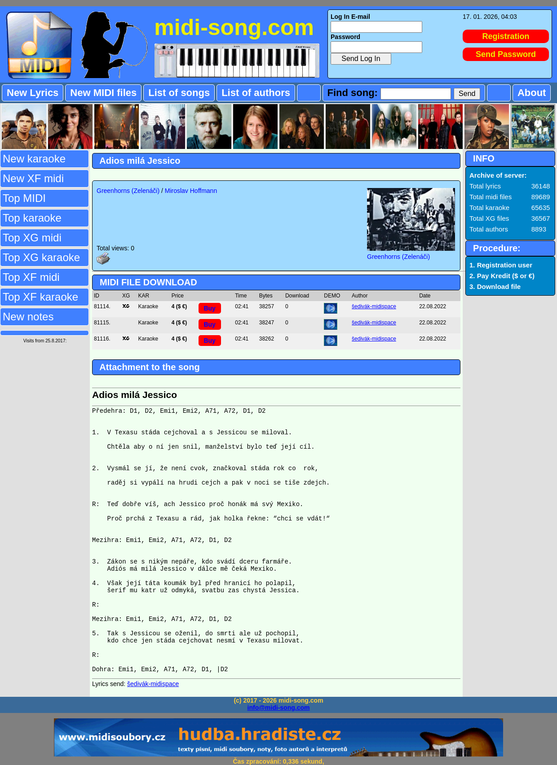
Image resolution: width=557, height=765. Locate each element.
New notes (28, 316)
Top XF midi (31, 277)
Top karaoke (32, 218)
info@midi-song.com (279, 707)
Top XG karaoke (41, 257)
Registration (506, 36)
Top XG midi (32, 238)
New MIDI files (103, 92)
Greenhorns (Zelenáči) (128, 190)
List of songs (179, 92)
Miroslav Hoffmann (191, 190)
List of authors (255, 92)
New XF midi (33, 178)
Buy (209, 308)
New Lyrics (32, 92)
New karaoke (34, 159)
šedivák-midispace (374, 306)
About (531, 92)
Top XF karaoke (40, 297)
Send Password (506, 54)
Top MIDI (24, 198)
